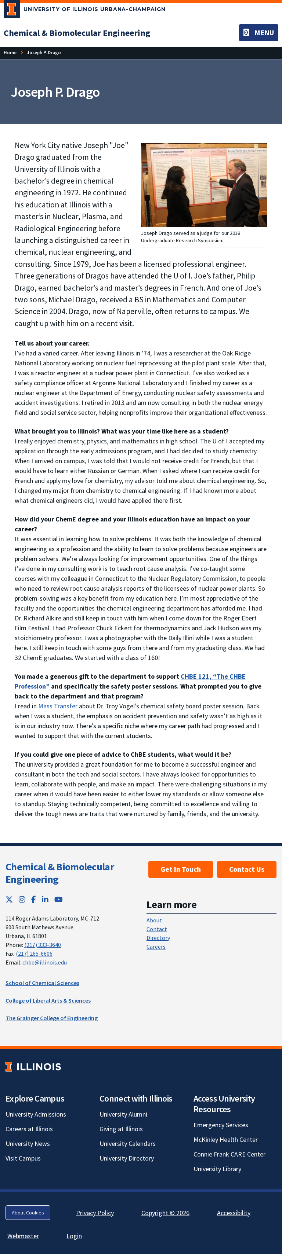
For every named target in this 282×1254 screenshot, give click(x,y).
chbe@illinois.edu (44, 962)
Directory (158, 937)
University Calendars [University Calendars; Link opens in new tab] (128, 1143)
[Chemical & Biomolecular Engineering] (77, 32)
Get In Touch (180, 869)
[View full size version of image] (204, 184)
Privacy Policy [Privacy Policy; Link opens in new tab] (95, 1213)
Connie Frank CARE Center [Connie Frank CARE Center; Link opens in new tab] (229, 1154)
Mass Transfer (57, 706)
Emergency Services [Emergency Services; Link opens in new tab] (221, 1125)
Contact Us (246, 869)
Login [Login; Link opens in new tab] (74, 1236)
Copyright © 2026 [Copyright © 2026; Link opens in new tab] (165, 1213)
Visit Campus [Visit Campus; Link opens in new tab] (23, 1158)
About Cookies (28, 1212)
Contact (157, 929)
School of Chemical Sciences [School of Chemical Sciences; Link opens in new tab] (42, 982)
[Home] (10, 52)
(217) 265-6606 (34, 953)
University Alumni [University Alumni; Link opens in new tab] (123, 1114)
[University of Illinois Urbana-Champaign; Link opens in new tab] (85, 10)
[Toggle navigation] (258, 32)
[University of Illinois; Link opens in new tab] (33, 1067)
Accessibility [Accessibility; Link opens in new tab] (233, 1213)
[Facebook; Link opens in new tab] (33, 899)
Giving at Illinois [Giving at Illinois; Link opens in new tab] (121, 1129)
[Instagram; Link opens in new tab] (22, 899)
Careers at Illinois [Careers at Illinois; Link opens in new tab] (29, 1129)
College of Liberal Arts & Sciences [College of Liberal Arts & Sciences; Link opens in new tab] (48, 1000)
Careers (156, 946)
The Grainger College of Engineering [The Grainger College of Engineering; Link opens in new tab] (52, 1018)
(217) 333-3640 (42, 944)
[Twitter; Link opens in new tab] (9, 899)
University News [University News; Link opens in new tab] (28, 1143)
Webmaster (23, 1236)
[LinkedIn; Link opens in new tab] (45, 899)
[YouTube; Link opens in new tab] (58, 899)
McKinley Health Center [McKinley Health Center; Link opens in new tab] (226, 1139)
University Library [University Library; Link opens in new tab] (217, 1169)
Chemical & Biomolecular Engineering (60, 873)
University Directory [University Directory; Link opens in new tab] (127, 1158)
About (154, 920)
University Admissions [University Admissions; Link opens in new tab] (36, 1114)
